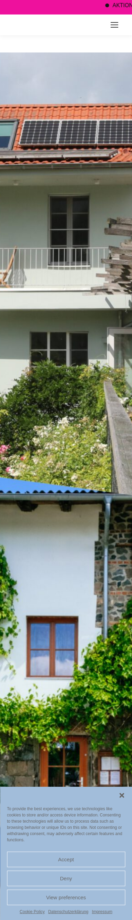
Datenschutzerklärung (68, 911)
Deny (66, 878)
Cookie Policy (32, 911)
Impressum (102, 911)
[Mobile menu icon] (114, 24)
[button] (121, 795)
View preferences (66, 897)
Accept (66, 859)
